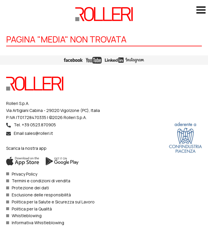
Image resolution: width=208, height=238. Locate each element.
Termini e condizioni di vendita (41, 180)
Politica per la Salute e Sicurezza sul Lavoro (53, 202)
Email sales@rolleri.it (33, 133)
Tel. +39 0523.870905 (35, 124)
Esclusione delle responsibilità (41, 195)
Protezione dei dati (30, 188)
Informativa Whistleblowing (38, 222)
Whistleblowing (27, 215)
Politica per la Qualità (32, 209)
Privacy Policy (24, 174)
